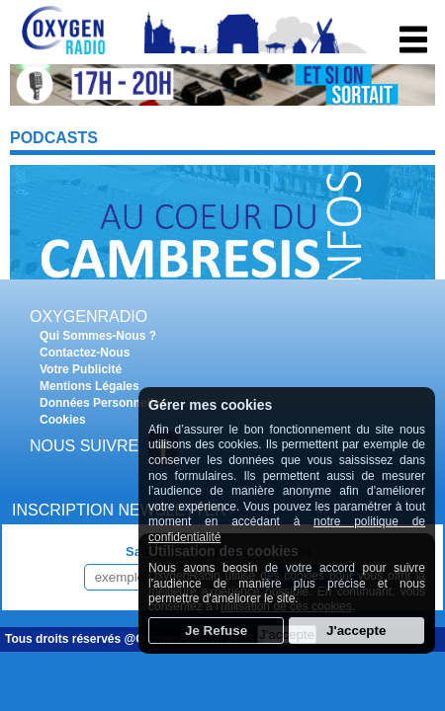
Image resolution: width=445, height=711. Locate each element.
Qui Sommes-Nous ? (98, 336)
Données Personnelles (103, 403)
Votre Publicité (81, 369)
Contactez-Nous (85, 352)
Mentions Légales (89, 386)
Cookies (63, 420)
